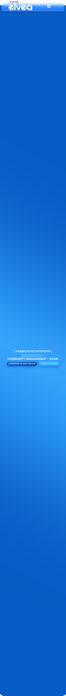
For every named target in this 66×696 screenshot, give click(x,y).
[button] (48, 6)
